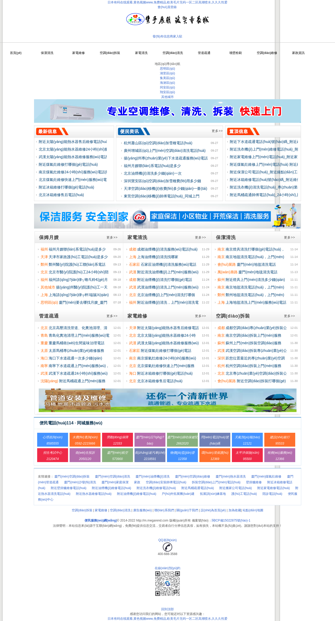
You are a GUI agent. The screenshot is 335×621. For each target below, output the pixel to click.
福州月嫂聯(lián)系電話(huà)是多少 (152, 166)
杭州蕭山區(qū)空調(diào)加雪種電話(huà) (158, 143)
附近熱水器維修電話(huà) (93, 494)
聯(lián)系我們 (164, 510)
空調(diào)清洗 (173, 53)
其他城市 (167, 97)
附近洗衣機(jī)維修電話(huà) (156, 488)
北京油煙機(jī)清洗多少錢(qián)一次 (152, 173)
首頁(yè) (16, 53)
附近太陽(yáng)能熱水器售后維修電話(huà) (74, 142)
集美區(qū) (167, 78)
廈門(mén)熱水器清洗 (231, 476)
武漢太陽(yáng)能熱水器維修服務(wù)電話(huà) (77, 157)
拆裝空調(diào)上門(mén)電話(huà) (216, 482)
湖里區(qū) (167, 73)
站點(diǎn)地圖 (253, 510)
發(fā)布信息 (161, 36)
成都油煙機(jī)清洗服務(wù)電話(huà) (167, 249)
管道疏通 (204, 53)
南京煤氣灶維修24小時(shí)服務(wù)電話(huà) (76, 172)
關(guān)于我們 (187, 510)
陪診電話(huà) (272, 494)
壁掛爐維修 (254, 482)
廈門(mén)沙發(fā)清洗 (80, 482)
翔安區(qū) (167, 92)
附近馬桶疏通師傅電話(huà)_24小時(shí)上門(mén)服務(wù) (278, 195)
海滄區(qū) (167, 83)
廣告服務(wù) (142, 510)
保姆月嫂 (49, 237)
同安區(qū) (167, 87)
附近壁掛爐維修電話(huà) (68, 488)
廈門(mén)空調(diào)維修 (192, 476)
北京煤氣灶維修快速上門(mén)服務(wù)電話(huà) (79, 180)
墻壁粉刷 (235, 53)
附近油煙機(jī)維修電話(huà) (111, 488)
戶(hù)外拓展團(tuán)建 (178, 494)
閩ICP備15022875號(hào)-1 (231, 520)
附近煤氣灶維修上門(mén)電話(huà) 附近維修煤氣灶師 (274, 164)
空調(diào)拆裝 (110, 53)
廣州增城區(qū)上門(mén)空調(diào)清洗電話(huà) (164, 150)
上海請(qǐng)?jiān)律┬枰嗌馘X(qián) (79, 295)
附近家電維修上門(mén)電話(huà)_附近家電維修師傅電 (275, 157)
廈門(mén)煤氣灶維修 (266, 476)
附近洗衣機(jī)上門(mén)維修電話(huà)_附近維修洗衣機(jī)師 (279, 149)
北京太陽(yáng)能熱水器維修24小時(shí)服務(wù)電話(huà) (87, 149)
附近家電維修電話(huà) (273, 488)
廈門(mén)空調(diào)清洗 (112, 476)
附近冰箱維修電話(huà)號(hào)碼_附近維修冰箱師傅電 (274, 180)
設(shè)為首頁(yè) (213, 510)
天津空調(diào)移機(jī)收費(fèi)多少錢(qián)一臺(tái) (165, 188)
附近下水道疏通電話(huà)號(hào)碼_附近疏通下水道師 (274, 142)
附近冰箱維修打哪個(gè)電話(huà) (66, 187)
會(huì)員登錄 (167, 7)
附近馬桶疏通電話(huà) (197, 488)
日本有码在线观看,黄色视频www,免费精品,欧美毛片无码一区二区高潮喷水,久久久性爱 (168, 2)
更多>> (217, 131)
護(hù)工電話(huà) (244, 494)
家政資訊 (298, 53)
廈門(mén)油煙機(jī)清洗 (152, 476)
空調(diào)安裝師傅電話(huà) (166, 482)
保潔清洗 (47, 53)
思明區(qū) (167, 68)
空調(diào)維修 (267, 53)
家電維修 (78, 53)
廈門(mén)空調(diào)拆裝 (72, 476)
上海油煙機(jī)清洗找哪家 (157, 257)
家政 (137, 482)
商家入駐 (176, 36)
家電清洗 (141, 53)
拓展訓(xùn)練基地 (213, 494)
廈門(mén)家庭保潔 (115, 482)
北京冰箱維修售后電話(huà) (61, 195)
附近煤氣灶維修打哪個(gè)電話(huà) (68, 164)
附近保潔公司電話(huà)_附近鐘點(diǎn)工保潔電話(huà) (275, 172)
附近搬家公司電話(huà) (235, 488)
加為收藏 (234, 510)
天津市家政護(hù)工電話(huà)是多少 (78, 257)
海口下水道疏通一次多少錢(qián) (75, 358)
